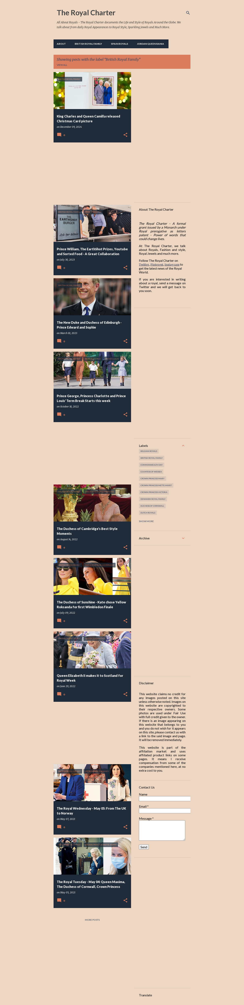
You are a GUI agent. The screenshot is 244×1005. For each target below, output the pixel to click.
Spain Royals (119, 43)
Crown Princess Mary (152, 478)
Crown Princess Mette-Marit (156, 485)
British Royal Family (88, 43)
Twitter (144, 264)
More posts (92, 919)
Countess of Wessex (151, 471)
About (61, 43)
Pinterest (156, 264)
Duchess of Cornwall (152, 506)
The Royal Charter (86, 12)
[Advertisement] (91, 173)
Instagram (171, 264)
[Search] (188, 13)
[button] (125, 135)
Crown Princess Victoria (154, 492)
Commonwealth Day (152, 465)
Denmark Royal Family (153, 499)
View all (62, 64)
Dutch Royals (148, 512)
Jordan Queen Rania (150, 43)
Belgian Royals (149, 451)
